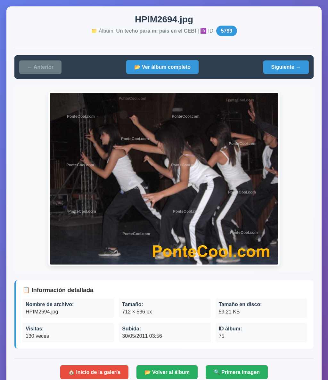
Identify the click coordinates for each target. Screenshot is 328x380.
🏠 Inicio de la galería (94, 372)
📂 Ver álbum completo (162, 67)
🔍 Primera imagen (237, 372)
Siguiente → (286, 67)
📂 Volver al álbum (167, 372)
